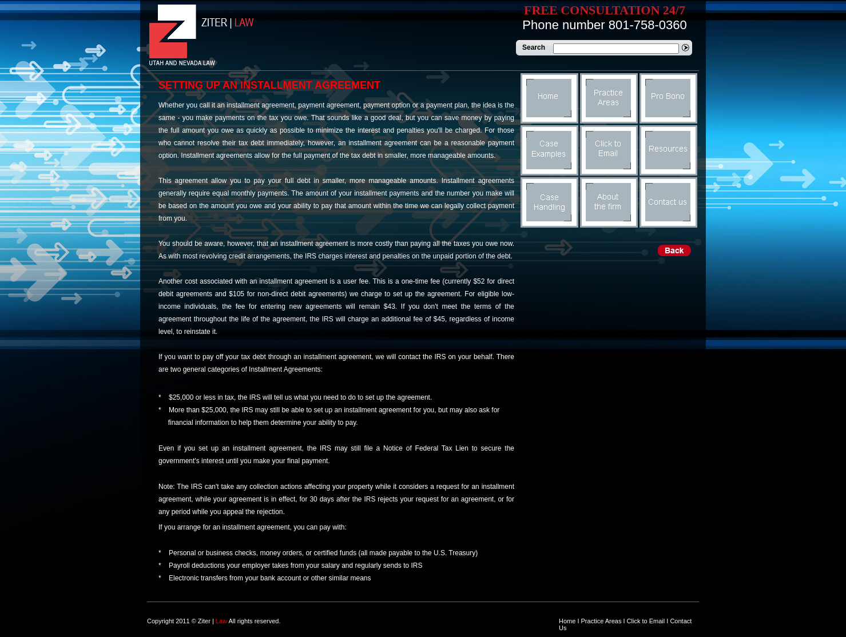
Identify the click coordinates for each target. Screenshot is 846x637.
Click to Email (646, 621)
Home (567, 621)
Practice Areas (601, 621)
